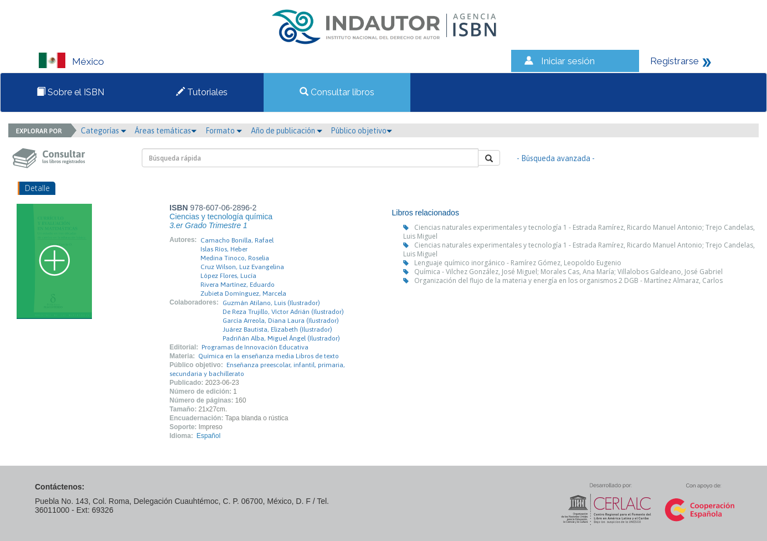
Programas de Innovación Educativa (255, 347)
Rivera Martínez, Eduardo (237, 284)
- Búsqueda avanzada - (556, 158)
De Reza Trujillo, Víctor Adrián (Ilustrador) (283, 312)
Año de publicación (286, 130)
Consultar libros (337, 92)
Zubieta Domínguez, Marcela (243, 293)
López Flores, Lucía (228, 276)
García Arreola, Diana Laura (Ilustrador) (281, 320)
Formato (223, 130)
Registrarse (674, 60)
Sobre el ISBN (70, 92)
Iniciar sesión (568, 60)
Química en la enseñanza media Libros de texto (268, 356)
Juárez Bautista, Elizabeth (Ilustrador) (277, 329)
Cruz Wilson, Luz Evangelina (242, 267)
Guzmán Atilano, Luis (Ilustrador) (271, 303)
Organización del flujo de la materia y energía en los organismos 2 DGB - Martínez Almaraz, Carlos (568, 280)
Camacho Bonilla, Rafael (237, 240)
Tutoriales (202, 92)
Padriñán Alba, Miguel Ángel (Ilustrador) (281, 338)
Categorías (103, 130)
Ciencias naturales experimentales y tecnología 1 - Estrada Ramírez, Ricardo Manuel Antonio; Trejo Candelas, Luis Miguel (579, 232)
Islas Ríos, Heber (224, 249)
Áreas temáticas (166, 130)
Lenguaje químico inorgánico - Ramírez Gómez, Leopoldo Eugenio (517, 262)
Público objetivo (361, 130)
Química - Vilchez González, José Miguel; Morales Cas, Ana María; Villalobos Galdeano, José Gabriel (568, 271)
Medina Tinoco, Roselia (234, 258)
